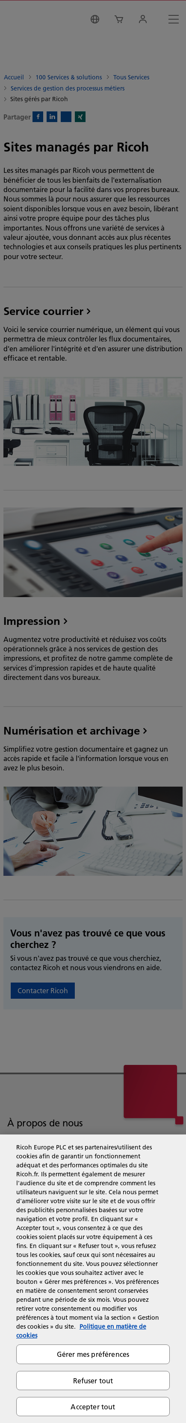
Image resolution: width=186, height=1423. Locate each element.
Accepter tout (93, 1406)
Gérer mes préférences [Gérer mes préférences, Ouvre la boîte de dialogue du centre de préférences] (93, 1354)
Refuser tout (93, 1380)
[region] (93, 1278)
